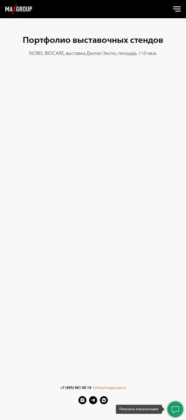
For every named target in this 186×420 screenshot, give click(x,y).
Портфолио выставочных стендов (93, 40)
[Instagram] (82, 402)
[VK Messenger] (104, 402)
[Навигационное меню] (177, 9)
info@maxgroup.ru (109, 388)
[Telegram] (93, 402)
